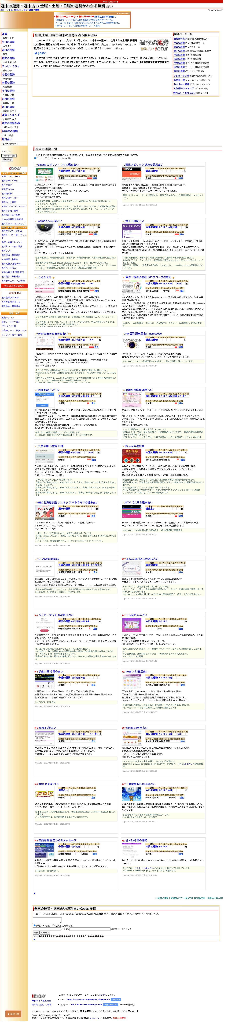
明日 (78, 171)
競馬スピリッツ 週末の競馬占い (144, 164)
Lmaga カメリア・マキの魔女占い (58, 164)
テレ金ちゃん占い (136, 615)
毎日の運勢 (8, 107)
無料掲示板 (7, 193)
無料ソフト (7, 251)
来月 (184, 396)
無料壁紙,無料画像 (10, 297)
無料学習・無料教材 (11, 255)
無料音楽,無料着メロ (11, 302)
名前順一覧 (179, 80)
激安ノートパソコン (11, 322)
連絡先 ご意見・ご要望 (41, 1006)
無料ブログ (7, 185)
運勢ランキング (11, 115)
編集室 (21, 286)
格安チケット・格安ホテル (14, 330)
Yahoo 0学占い (47, 727)
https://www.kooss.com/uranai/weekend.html (88, 1000)
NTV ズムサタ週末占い (139, 502)
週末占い (150, 508)
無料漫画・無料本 (10, 259)
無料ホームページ (10, 180)
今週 (83, 171)
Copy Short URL (111, 1006)
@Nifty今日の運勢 (136, 840)
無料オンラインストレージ (14, 206)
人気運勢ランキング (184, 88)
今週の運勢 (8, 74)
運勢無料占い (180, 38)
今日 (73, 171)
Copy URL (115, 1001)
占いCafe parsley (49, 558)
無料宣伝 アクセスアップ (13, 223)
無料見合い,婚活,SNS (11, 263)
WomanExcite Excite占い (53, 333)
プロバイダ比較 (9, 326)
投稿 (6, 286)
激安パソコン (8, 317)
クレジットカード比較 (12, 335)
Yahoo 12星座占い (137, 727)
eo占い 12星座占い (137, 671)
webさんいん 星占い (50, 221)
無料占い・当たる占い (184, 92)
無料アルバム (8, 189)
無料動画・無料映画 (11, 306)
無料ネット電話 (9, 202)
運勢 (25, 10)
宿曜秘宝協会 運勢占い (139, 389)
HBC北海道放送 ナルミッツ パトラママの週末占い (68, 502)
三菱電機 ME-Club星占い (140, 784)
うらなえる (44, 277)
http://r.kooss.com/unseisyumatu (86, 1005)
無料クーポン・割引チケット (14, 236)
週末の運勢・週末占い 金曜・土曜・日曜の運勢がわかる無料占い (57, 6)
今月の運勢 (8, 90)
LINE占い (188, 764)
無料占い (18, 10)
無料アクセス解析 (10, 210)
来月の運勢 (8, 99)
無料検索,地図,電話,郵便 (13, 272)
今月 (92, 284)
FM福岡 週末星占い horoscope (143, 333)
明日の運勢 (8, 50)
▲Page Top (13, 1013)
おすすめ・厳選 (181, 84)
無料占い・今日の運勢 (12, 246)
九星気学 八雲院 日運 (50, 446)
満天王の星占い (134, 221)
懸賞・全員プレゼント (12, 242)
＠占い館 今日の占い (50, 671)
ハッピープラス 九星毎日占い (56, 615)
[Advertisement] (127, 120)
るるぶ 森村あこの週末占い (142, 558)
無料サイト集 (6, 10)
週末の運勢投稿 (11, 123)
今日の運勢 (8, 42)
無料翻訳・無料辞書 (11, 276)
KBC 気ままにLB (48, 784)
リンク (102, 996)
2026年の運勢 (10, 131)
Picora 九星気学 (134, 446)
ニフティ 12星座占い (144, 868)
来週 (175, 227)
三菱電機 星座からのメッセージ (57, 840)
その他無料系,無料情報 (12, 219)
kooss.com (95, 1019)
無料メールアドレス (11, 176)
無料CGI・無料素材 (11, 215)
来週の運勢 (8, 82)
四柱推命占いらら (48, 389)
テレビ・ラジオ (11, 66)
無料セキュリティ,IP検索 (13, 281)
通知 (95, 178)
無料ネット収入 (9, 268)
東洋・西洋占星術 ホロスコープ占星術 (148, 277)
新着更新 (13, 286)
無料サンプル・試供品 (12, 231)
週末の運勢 (34, 10)
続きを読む (41, 53)
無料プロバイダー (10, 198)
